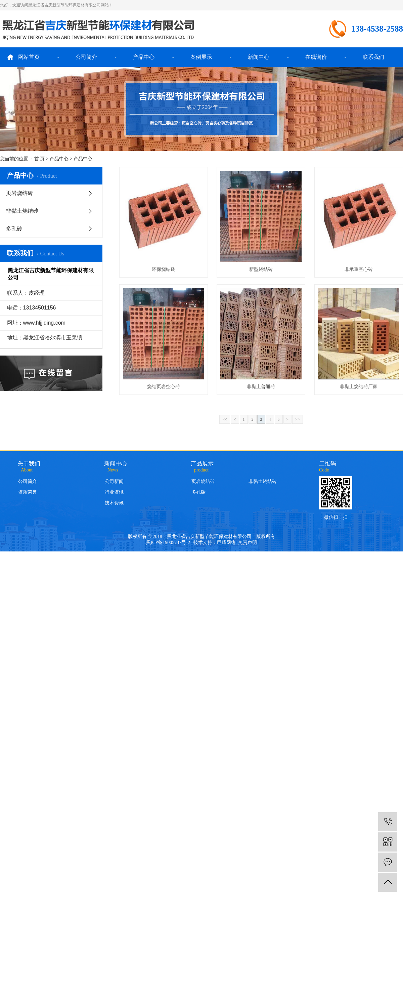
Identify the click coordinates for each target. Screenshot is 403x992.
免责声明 (247, 542)
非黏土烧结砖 (22, 211)
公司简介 (86, 57)
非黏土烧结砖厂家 (358, 386)
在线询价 (316, 57)
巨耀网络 (226, 542)
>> (297, 419)
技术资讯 (114, 502)
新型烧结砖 (261, 269)
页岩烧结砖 (19, 193)
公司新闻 (114, 481)
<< (224, 419)
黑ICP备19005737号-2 (168, 542)
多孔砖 (14, 229)
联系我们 (373, 57)
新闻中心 (258, 57)
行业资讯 (114, 492)
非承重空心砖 (359, 269)
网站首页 (29, 57)
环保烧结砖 (163, 269)
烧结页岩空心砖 (163, 386)
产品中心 (143, 57)
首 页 (39, 158)
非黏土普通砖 (261, 386)
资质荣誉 (27, 492)
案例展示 (201, 57)
